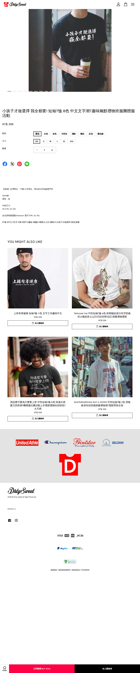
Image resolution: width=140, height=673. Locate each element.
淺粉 (74, 134)
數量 (4, 148)
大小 (4, 141)
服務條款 (54, 570)
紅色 (91, 134)
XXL (72, 141)
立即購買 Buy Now (41, 669)
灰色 (55, 134)
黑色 (37, 134)
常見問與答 (85, 570)
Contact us (12, 509)
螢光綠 (100, 134)
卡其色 (64, 134)
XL (64, 141)
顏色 (4, 133)
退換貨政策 (76, 570)
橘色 (82, 134)
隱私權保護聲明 (64, 570)
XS (36, 141)
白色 (46, 134)
